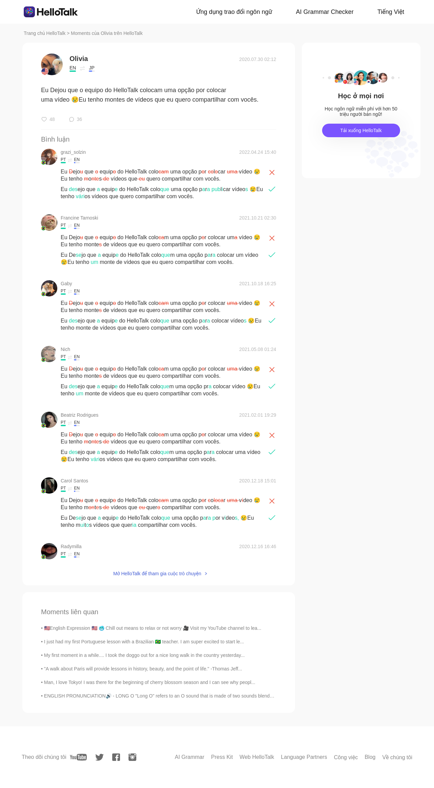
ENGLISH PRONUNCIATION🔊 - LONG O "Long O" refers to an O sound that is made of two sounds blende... (160, 696)
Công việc (346, 757)
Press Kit (222, 757)
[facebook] (116, 757)
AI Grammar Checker (325, 11)
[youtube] (78, 757)
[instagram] (132, 757)
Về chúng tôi (397, 757)
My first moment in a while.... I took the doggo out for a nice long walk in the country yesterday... (144, 655)
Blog (369, 757)
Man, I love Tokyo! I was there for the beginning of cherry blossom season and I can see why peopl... (149, 682)
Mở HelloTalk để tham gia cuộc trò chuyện (157, 573)
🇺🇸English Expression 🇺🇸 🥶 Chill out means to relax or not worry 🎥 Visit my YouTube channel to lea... (152, 628)
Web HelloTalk (257, 757)
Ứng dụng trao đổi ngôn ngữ (234, 11)
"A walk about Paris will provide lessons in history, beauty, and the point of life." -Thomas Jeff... (143, 668)
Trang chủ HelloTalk (45, 33)
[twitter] (99, 757)
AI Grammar (189, 757)
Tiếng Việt (390, 11)
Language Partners (304, 757)
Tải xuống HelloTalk (360, 130)
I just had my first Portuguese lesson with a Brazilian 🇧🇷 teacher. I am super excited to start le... (144, 641)
